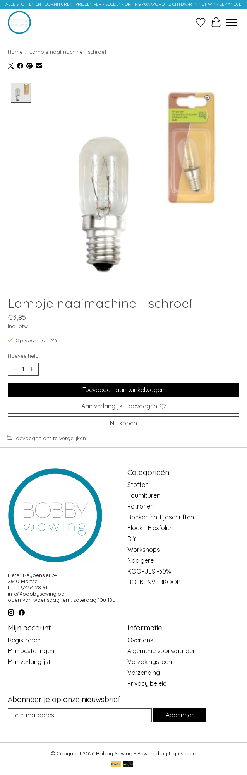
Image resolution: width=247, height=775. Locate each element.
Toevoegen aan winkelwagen (123, 390)
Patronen (140, 506)
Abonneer (180, 715)
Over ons (140, 640)
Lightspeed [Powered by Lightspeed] (182, 753)
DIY (131, 539)
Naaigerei (141, 561)
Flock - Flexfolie (149, 528)
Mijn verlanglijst (29, 662)
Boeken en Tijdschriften (160, 517)
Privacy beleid (147, 683)
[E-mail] (80, 715)
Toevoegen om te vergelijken (46, 438)
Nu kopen (123, 423)
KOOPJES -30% (149, 571)
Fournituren (143, 496)
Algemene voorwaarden (161, 651)
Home (15, 52)
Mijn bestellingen (31, 651)
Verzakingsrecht (150, 662)
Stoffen (138, 485)
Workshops (143, 550)
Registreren (24, 640)
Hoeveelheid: (24, 356)
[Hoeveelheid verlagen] (15, 369)
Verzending (143, 672)
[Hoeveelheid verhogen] (31, 369)
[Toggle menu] (231, 22)
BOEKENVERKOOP (153, 582)
